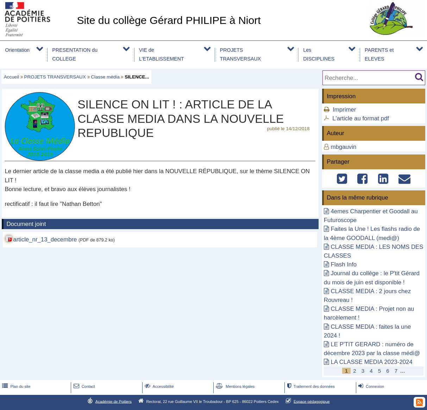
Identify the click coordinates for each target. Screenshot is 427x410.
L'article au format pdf (360, 118)
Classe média (105, 77)
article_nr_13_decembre (45, 239)
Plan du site (15, 386)
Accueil (11, 77)
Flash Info (344, 264)
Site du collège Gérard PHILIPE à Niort (168, 20)
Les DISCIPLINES (318, 54)
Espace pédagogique (312, 401)
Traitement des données (309, 386)
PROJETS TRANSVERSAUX (240, 54)
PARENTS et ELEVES (379, 54)
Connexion (370, 386)
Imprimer (344, 109)
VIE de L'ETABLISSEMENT (161, 54)
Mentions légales (234, 386)
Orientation (17, 50)
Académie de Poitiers (113, 401)
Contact (83, 386)
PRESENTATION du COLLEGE (75, 54)
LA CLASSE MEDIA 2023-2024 (371, 362)
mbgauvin (343, 147)
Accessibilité (158, 386)
